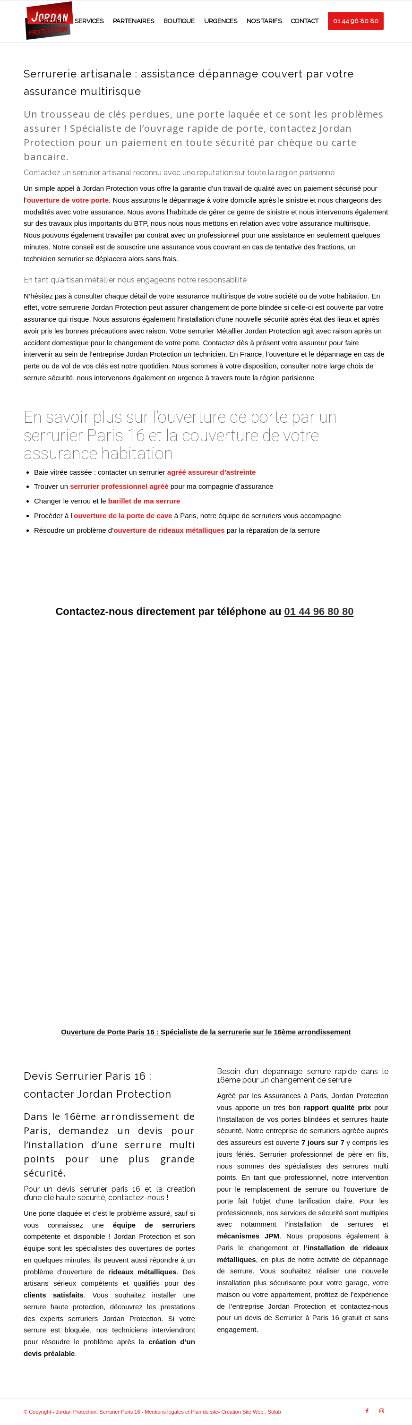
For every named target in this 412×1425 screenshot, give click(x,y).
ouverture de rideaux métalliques (168, 530)
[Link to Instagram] (381, 1411)
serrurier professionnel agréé (119, 486)
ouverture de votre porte (68, 200)
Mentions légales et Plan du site (181, 1412)
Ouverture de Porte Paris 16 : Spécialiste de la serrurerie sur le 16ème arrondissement (206, 1032)
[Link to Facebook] (367, 1411)
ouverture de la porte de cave (123, 516)
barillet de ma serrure (144, 501)
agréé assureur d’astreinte (211, 472)
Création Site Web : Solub (251, 1412)
